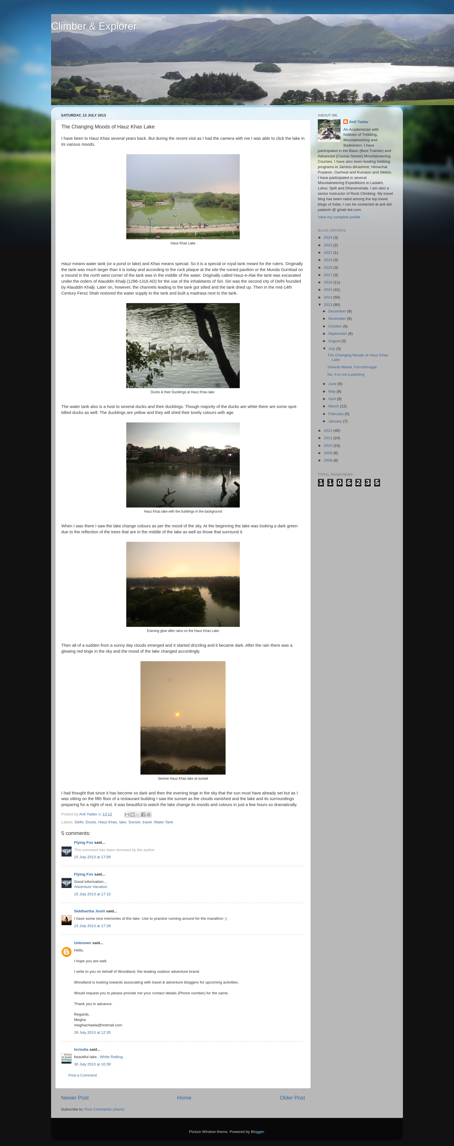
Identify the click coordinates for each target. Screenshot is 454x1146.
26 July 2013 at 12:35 (92, 1032)
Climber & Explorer (94, 26)
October (335, 326)
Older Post (292, 1098)
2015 (328, 289)
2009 (328, 453)
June (333, 384)
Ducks (91, 822)
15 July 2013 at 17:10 (92, 894)
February (336, 414)
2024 (328, 237)
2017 (328, 275)
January (335, 421)
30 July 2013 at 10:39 (92, 1064)
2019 (328, 260)
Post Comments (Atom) (104, 1109)
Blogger (257, 1132)
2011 (328, 438)
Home (184, 1098)
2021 (328, 252)
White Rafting (111, 1057)
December (337, 311)
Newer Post (75, 1098)
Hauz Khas (107, 822)
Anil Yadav (358, 122)
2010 (328, 445)
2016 (328, 282)
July (332, 348)
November (337, 318)
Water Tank (163, 822)
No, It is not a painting (346, 374)
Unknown (82, 943)
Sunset (134, 822)
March (334, 406)
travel (147, 822)
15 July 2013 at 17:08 (92, 857)
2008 (328, 460)
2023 (328, 245)
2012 (328, 430)
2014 (328, 297)
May (332, 391)
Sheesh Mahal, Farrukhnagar (352, 367)
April (332, 399)
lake (122, 822)
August (334, 341)
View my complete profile (339, 217)
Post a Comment (82, 1075)
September (338, 333)
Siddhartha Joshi (89, 911)
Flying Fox (83, 842)
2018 (328, 267)
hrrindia (81, 1049)
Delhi (79, 822)
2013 (328, 305)
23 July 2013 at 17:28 (92, 926)
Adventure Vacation (90, 887)
